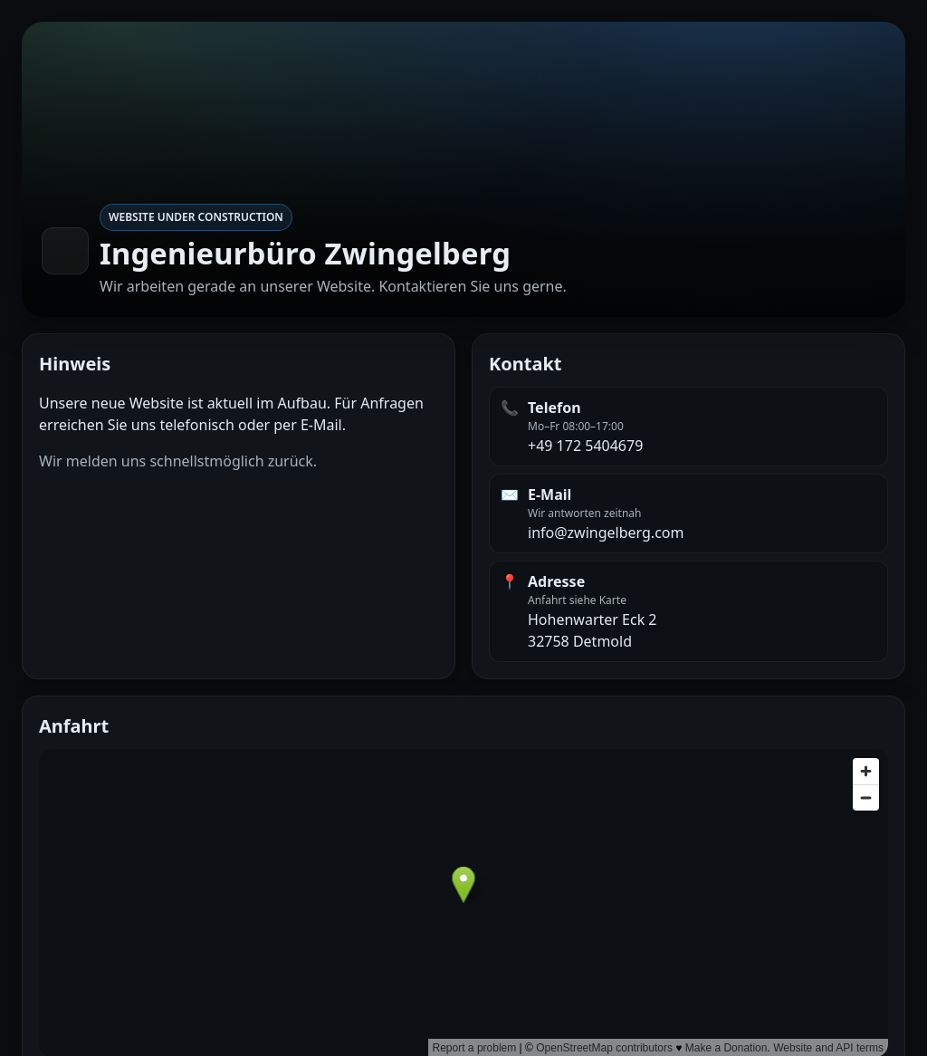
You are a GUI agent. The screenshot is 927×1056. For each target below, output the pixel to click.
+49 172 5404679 (585, 446)
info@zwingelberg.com (605, 532)
